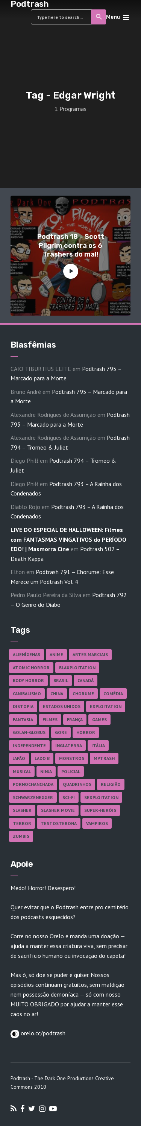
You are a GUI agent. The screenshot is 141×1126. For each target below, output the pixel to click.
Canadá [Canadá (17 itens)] (85, 680)
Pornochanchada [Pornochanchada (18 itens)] (33, 784)
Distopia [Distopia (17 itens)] (23, 706)
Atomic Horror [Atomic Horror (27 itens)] (31, 667)
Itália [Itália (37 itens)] (98, 745)
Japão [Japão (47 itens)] (19, 758)
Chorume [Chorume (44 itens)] (83, 693)
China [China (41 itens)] (56, 693)
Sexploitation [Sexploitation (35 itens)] (101, 797)
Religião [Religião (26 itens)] (111, 784)
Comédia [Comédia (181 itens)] (113, 693)
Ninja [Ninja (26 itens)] (46, 771)
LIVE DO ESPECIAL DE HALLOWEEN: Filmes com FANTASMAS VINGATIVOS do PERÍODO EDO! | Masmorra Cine (68, 539)
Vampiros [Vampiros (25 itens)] (97, 823)
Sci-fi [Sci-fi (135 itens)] (68, 797)
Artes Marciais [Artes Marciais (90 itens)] (90, 654)
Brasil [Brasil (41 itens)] (60, 680)
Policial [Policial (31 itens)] (70, 771)
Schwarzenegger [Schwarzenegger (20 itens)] (33, 797)
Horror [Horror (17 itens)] (85, 732)
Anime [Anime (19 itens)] (56, 654)
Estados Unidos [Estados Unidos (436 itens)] (61, 706)
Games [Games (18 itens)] (99, 719)
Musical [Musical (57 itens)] (22, 771)
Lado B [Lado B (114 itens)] (42, 758)
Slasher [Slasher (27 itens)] (22, 810)
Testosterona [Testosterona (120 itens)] (59, 823)
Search (99, 16)
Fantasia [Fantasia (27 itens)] (23, 719)
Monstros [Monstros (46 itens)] (71, 758)
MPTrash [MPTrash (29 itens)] (104, 758)
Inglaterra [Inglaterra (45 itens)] (68, 745)
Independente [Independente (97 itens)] (29, 745)
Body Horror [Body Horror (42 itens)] (28, 680)
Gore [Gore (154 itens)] (61, 732)
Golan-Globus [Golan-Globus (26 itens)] (29, 732)
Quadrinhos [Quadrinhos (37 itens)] (77, 784)
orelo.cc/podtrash (42, 1033)
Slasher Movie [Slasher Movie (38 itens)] (58, 810)
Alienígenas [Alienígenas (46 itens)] (26, 654)
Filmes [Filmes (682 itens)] (50, 719)
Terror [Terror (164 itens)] (22, 823)
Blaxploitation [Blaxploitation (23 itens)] (77, 667)
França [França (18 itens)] (75, 719)
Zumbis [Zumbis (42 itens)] (21, 836)
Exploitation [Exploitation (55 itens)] (105, 706)
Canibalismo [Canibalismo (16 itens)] (27, 693)
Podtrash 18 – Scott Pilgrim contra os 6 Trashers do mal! (70, 245)
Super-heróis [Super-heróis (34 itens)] (100, 810)
